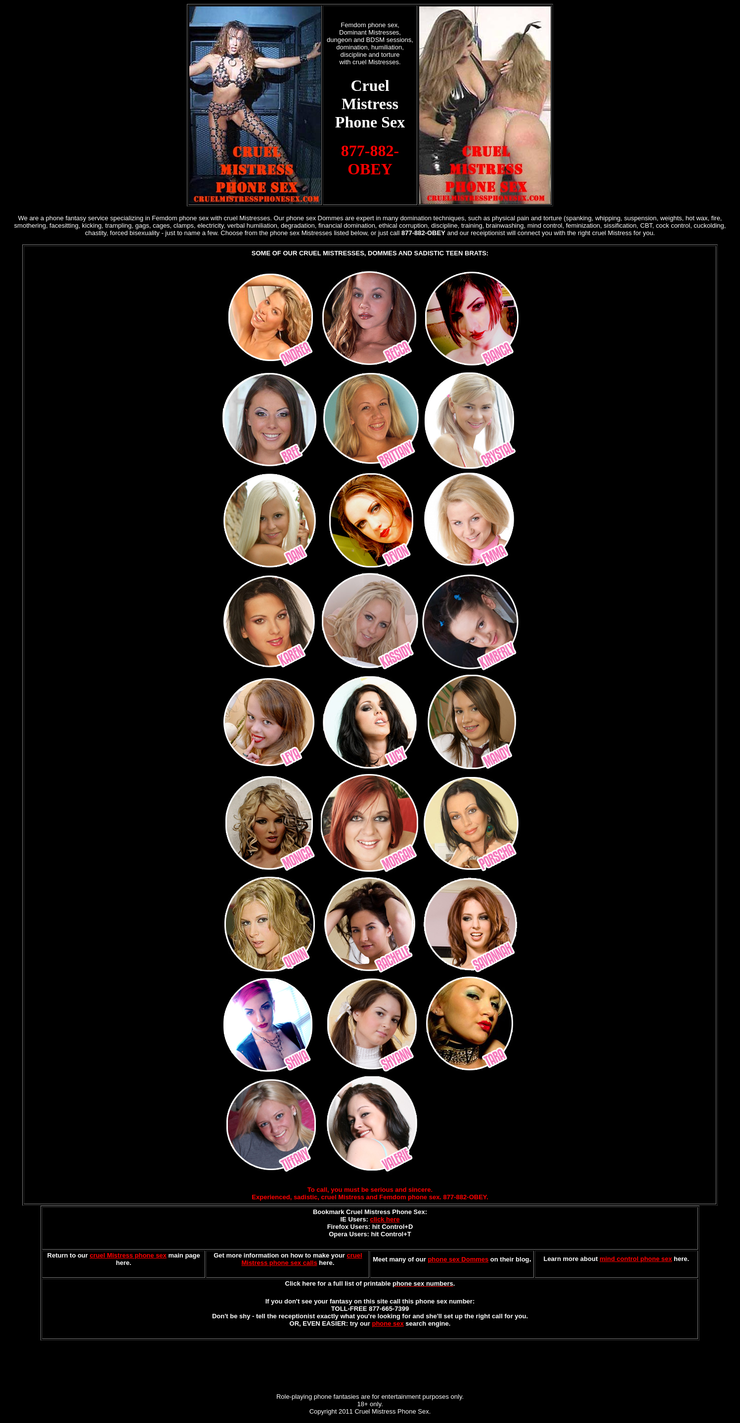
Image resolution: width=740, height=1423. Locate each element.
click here (384, 1219)
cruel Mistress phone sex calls (301, 1259)
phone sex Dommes (458, 1259)
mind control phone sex (636, 1258)
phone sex (387, 1323)
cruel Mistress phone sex (127, 1255)
